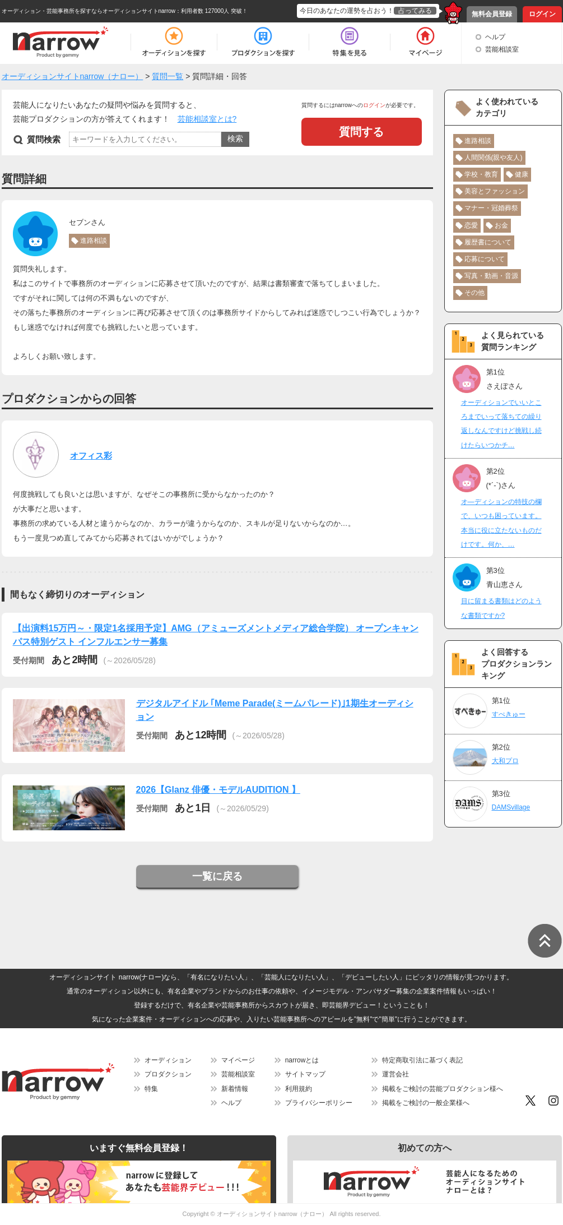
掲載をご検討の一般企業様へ (425, 1103)
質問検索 (44, 139)
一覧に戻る (217, 876)
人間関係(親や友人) (493, 157)
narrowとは (302, 1060)
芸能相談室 (502, 49)
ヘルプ (495, 37)
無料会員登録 (492, 14)
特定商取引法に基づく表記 (422, 1060)
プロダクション (168, 1074)
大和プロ (505, 761)
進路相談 (93, 240)
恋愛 (471, 225)
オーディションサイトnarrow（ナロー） (272, 1213)
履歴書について (487, 242)
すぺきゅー (508, 714)
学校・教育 (481, 174)
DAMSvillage (511, 807)
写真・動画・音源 (491, 276)
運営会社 (395, 1074)
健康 (521, 174)
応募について (484, 259)
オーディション (168, 1060)
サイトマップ (305, 1074)
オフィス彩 (91, 455)
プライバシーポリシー (318, 1103)
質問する (361, 132)
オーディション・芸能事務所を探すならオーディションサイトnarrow (89, 11)
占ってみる (415, 11)
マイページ (238, 1060)
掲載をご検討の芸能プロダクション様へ (442, 1089)
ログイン (542, 14)
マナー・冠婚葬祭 (491, 208)
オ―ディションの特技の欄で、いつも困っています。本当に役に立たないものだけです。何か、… (501, 523)
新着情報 (234, 1089)
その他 (474, 293)
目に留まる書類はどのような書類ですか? (501, 608)
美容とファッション (494, 191)
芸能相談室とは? (207, 118)
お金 (501, 225)
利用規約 (298, 1089)
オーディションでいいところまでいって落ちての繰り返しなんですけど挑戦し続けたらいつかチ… (501, 424)
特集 (151, 1089)
